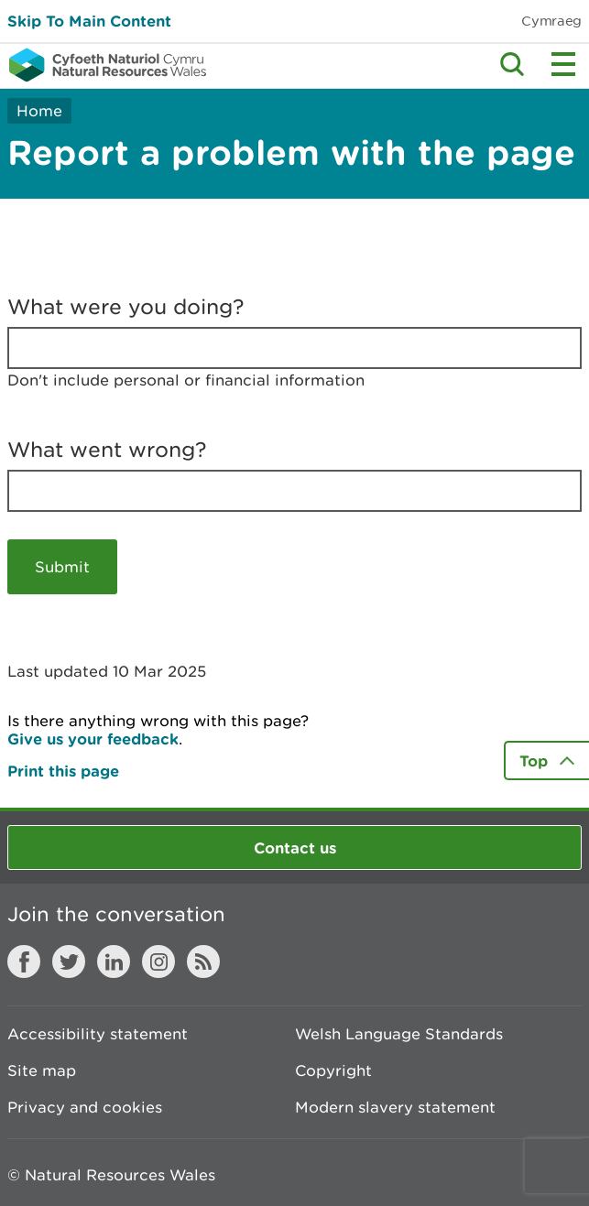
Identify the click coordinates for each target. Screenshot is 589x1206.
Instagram (158, 961)
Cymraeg (551, 20)
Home (39, 111)
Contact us (295, 847)
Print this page (63, 770)
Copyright (333, 1070)
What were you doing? (126, 307)
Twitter (68, 961)
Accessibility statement (97, 1034)
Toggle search (512, 64)
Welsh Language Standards (399, 1034)
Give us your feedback (93, 738)
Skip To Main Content (89, 20)
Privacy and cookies (84, 1107)
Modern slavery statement (395, 1107)
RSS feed (203, 961)
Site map (41, 1070)
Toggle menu (563, 64)
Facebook (23, 961)
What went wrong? (107, 449)
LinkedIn (113, 961)
